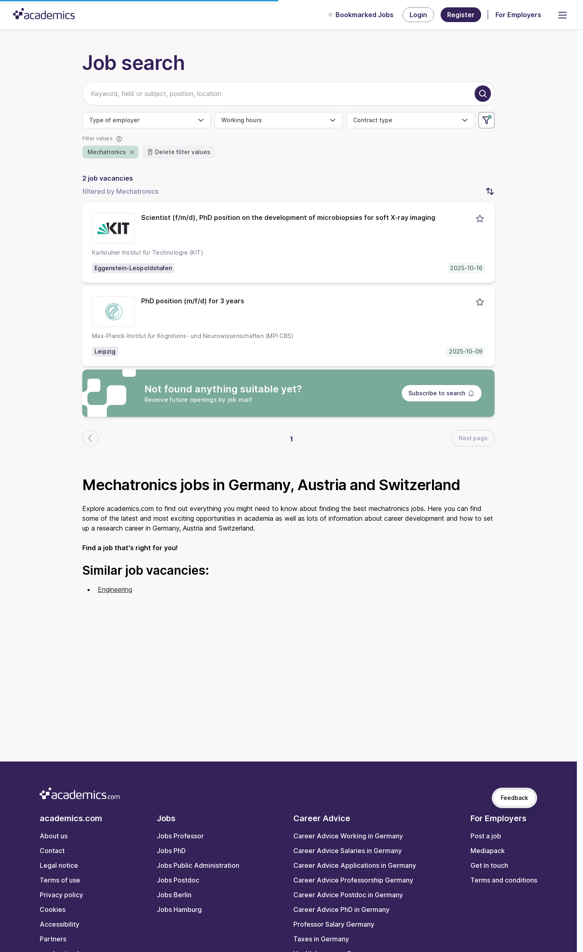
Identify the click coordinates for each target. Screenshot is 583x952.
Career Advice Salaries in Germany (347, 851)
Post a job (485, 836)
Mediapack (487, 851)
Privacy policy (61, 895)
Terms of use (60, 880)
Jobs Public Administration (198, 865)
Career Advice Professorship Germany (353, 880)
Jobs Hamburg (179, 909)
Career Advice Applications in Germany (354, 865)
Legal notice (59, 865)
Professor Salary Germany (333, 924)
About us (54, 836)
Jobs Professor (180, 836)
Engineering (115, 589)
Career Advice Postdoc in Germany (348, 895)
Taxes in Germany (321, 939)
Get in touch (489, 865)
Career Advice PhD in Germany (341, 909)
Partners (53, 939)
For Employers (518, 15)
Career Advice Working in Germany (348, 836)
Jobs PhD (171, 851)
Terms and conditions (503, 880)
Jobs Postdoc (178, 880)
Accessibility (59, 924)
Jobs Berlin (174, 895)
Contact (52, 851)
